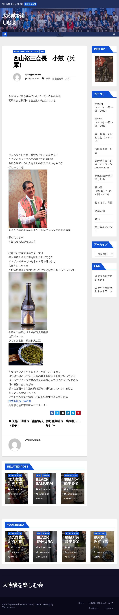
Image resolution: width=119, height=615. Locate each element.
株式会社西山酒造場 (20, 401)
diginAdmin (34, 74)
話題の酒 (46, 475)
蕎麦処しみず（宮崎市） (101, 541)
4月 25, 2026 (17, 547)
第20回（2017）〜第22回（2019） (104, 107)
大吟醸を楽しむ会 (22, 585)
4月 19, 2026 (74, 547)
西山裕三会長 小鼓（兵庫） (44, 62)
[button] (114, 34)
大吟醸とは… (94, 608)
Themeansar (8, 607)
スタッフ (109, 608)
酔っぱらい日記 (103, 202)
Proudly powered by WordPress (17, 604)
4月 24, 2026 (45, 547)
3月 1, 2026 (101, 547)
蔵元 (42, 51)
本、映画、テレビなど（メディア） (103, 137)
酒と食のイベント (15, 475)
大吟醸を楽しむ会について (101, 603)
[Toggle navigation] (60, 34)
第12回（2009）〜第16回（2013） (26, 51)
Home (81, 603)
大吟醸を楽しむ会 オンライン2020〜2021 (103, 164)
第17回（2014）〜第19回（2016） (104, 122)
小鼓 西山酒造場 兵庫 (58, 78)
